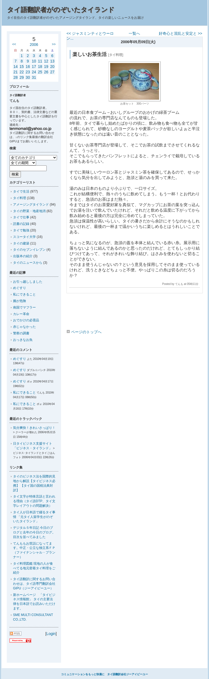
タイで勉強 (21, 230)
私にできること (24, 294)
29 (22, 77)
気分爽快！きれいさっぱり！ (34, 428)
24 (34, 72)
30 (28, 77)
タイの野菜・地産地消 (29, 211)
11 (40, 61)
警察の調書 (21, 333)
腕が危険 (19, 301)
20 (52, 66)
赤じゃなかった (24, 327)
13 (52, 61)
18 (40, 66)
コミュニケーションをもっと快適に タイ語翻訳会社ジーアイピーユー (104, 674)
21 (15, 72)
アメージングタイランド (31, 204)
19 (46, 66)
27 (52, 72)
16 (28, 66)
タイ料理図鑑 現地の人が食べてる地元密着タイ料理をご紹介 (34, 568)
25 (40, 72)
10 (34, 61)
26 (46, 72)
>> (54, 44)
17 (34, 66)
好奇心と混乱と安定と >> (180, 33)
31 (34, 77)
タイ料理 (19, 198)
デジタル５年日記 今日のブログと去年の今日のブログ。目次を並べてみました (34, 532)
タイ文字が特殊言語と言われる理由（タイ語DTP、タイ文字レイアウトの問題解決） (34, 501)
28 (15, 77)
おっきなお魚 (23, 340)
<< (14, 44)
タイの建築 (21, 243)
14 (15, 66)
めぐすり (19, 288)
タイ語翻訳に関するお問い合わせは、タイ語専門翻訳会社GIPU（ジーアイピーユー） (34, 583)
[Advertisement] (134, 312)
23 (28, 72)
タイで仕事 (21, 217)
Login (51, 633)
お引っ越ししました (27, 282)
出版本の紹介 (23, 256)
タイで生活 (21, 191)
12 (46, 61)
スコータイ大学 (24, 237)
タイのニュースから (27, 263)
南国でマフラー (24, 307)
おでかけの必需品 (26, 320)
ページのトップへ (84, 332)
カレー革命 (21, 314)
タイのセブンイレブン (29, 250)
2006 (34, 44)
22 (22, 72)
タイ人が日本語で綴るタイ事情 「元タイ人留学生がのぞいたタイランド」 (34, 516)
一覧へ (134, 33)
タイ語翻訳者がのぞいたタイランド (61, 9)
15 (22, 66)
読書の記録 (21, 224)
